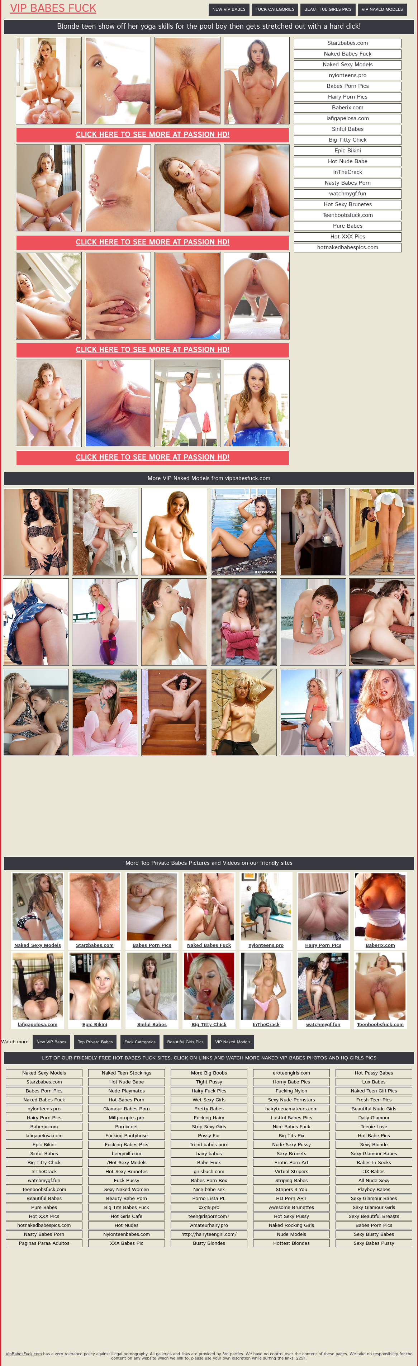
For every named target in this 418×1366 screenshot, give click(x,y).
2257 (300, 1358)
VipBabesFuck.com (23, 1354)
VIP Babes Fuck (53, 9)
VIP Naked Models (382, 9)
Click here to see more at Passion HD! (152, 135)
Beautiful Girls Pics (328, 9)
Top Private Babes (95, 1042)
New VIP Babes (229, 9)
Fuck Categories (275, 9)
